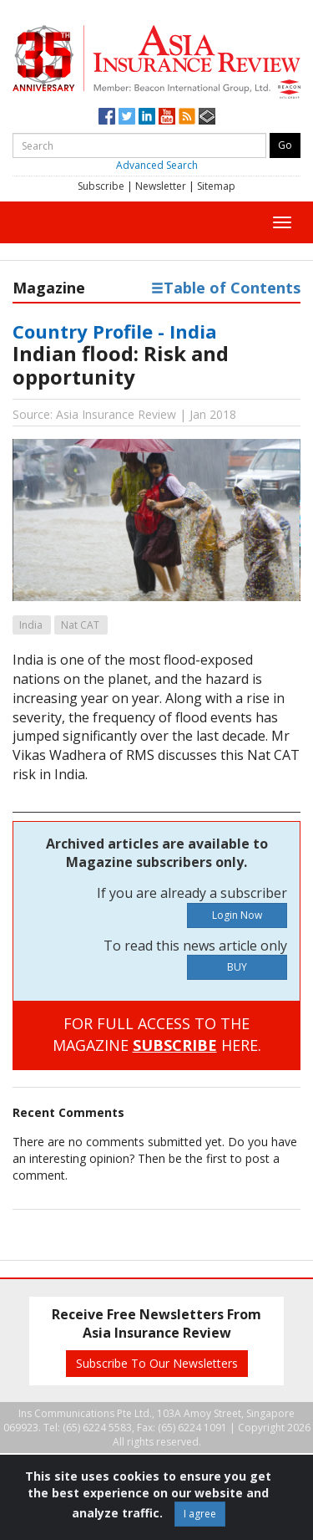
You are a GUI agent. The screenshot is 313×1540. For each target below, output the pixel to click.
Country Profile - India (115, 331)
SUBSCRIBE (175, 1045)
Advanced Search (157, 165)
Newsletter (160, 186)
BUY (237, 967)
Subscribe (101, 186)
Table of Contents (225, 288)
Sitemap (216, 186)
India (31, 625)
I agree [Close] (200, 1514)
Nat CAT (80, 625)
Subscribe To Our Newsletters (157, 1363)
